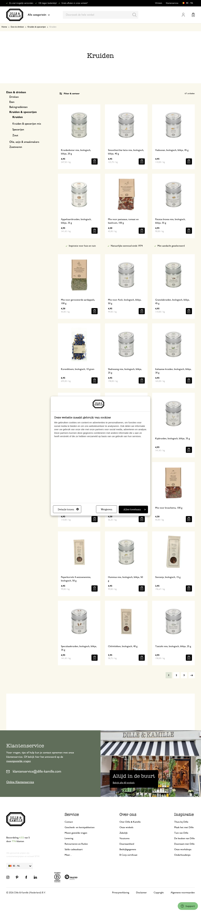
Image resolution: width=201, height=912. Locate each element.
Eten (11, 102)
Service (72, 814)
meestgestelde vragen (18, 761)
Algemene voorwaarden (183, 892)
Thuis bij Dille (181, 822)
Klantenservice (172, 3)
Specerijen (18, 129)
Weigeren (106, 509)
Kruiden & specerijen (37, 27)
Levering (69, 838)
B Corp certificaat (128, 855)
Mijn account (183, 15)
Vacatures (124, 838)
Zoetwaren (15, 147)
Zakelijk (123, 833)
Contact (69, 822)
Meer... (68, 855)
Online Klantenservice (20, 782)
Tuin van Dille (181, 833)
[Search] (134, 15)
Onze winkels (126, 827)
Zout (15, 135)
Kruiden (17, 117)
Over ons (127, 814)
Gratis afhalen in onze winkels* (74, 3)
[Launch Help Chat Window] (188, 906)
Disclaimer (141, 892)
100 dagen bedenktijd (47, 3)
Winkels (158, 3)
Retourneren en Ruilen (76, 844)
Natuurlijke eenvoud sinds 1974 (127, 246)
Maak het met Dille (184, 827)
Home (4, 27)
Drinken (14, 97)
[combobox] (100, 15)
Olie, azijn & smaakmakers (24, 142)
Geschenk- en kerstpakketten (80, 827)
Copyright (159, 892)
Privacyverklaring (120, 892)
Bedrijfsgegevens (127, 849)
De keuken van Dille (184, 838)
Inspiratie (184, 814)
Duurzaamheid (126, 844)
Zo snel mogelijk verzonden (21, 3)
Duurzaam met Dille (184, 844)
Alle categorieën (39, 14)
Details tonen (68, 509)
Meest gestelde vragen (76, 833)
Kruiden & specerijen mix (26, 123)
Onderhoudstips (182, 855)
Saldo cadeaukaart (74, 849)
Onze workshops (182, 849)
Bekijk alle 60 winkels (124, 782)
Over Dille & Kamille (130, 822)
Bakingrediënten (18, 107)
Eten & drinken (17, 27)
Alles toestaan (134, 509)
